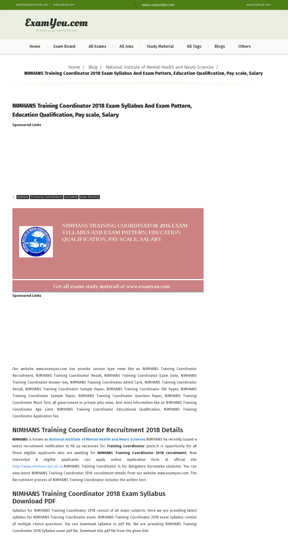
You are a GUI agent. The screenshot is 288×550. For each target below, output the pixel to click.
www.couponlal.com (155, 5)
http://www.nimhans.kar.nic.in (37, 466)
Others (244, 46)
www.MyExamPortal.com (32, 4)
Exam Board (64, 46)
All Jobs (126, 46)
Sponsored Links (26, 125)
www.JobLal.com (63, 4)
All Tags (194, 46)
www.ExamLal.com (258, 4)
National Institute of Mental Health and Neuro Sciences (160, 67)
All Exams (97, 46)
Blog (93, 67)
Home (35, 46)
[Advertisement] (109, 161)
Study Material (160, 46)
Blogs (220, 46)
